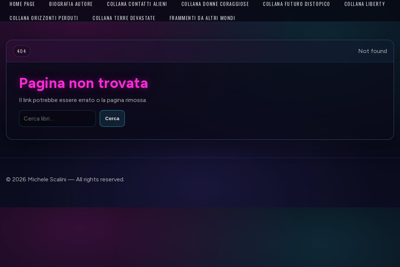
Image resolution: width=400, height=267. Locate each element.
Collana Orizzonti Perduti (44, 18)
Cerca (112, 118)
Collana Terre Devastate (124, 18)
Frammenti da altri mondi (202, 18)
